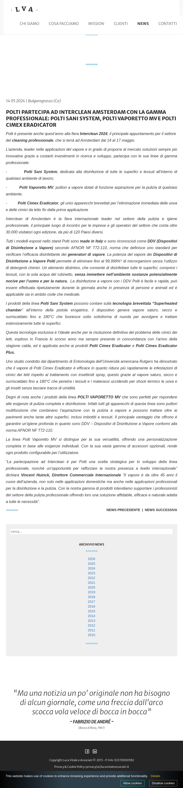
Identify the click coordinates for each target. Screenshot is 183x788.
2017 (91, 602)
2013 (91, 621)
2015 (91, 611)
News (143, 23)
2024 (91, 568)
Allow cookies (132, 783)
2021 (91, 583)
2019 (91, 592)
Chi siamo (29, 23)
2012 (91, 625)
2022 (91, 578)
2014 (91, 616)
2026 (91, 559)
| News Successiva (158, 510)
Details (155, 776)
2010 (91, 635)
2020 (91, 587)
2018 (91, 597)
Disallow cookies (163, 783)
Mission (96, 23)
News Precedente (123, 510)
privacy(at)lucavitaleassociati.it (107, 767)
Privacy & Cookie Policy (69, 767)
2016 (91, 606)
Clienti (121, 23)
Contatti (167, 23)
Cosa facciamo (64, 23)
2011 (91, 630)
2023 (91, 573)
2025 (91, 564)
